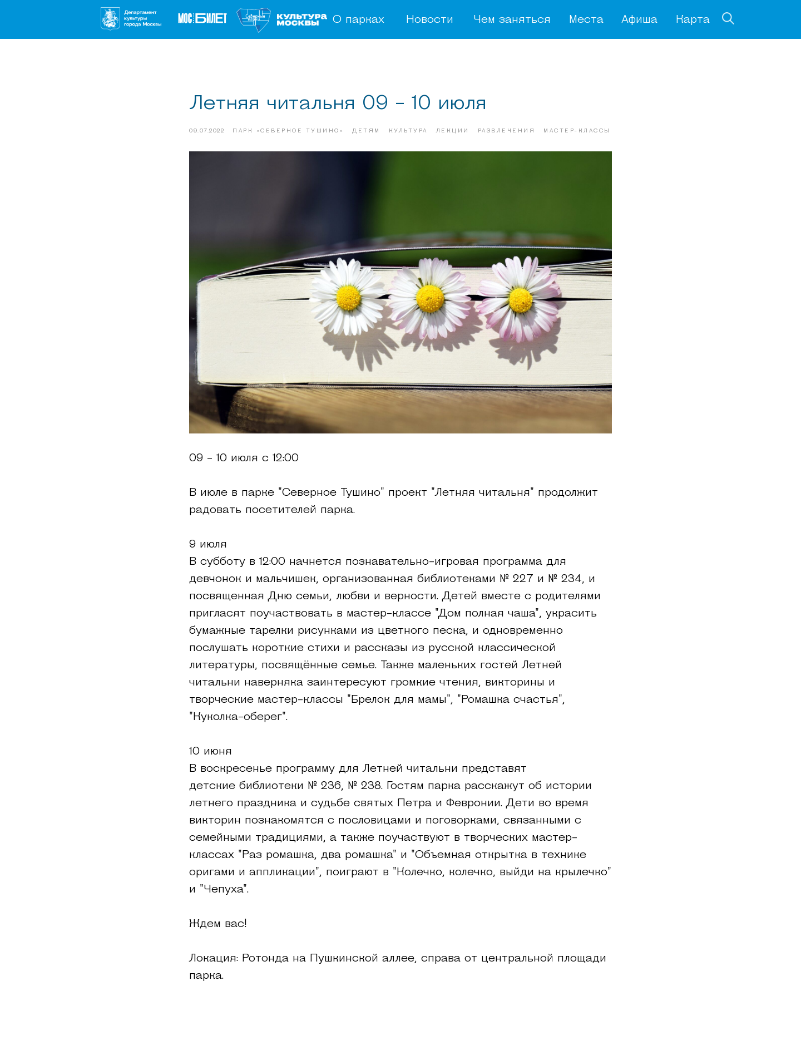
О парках (358, 20)
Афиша (639, 20)
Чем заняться (512, 20)
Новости (429, 20)
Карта (693, 20)
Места (586, 20)
